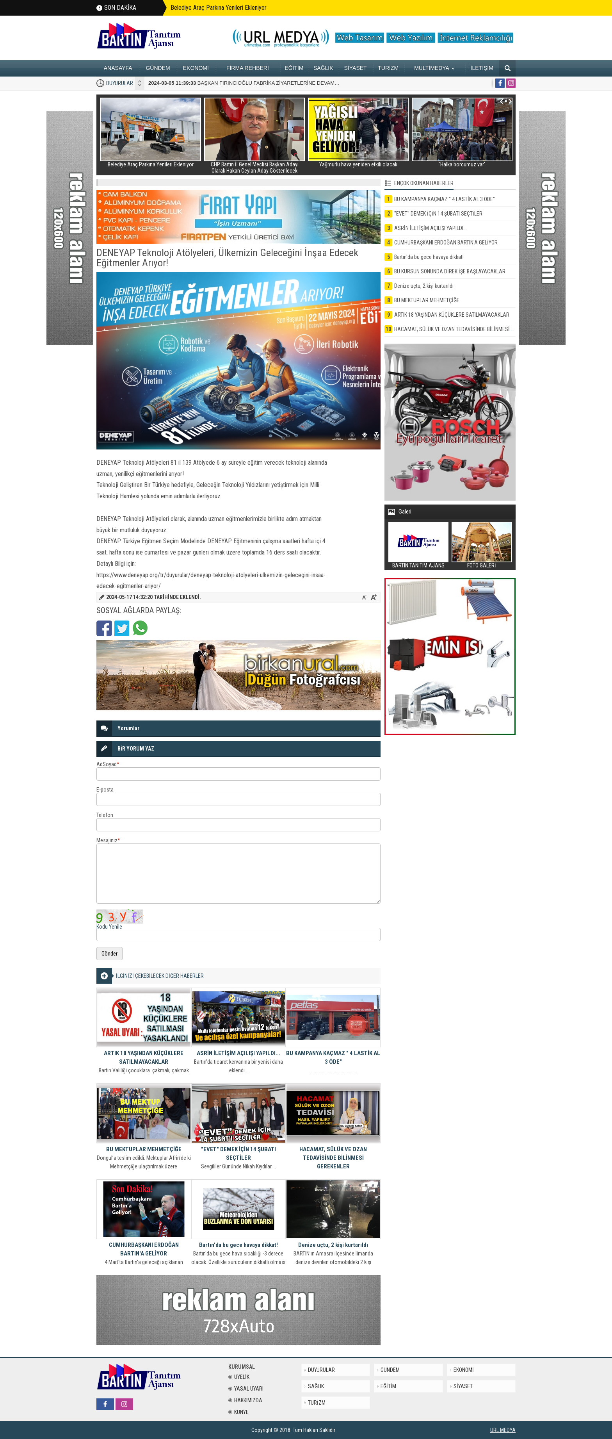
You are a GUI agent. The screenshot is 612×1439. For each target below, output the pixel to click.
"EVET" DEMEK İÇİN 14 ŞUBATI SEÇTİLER (238, 1153)
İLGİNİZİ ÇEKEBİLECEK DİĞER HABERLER (160, 976)
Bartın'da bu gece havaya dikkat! (238, 1244)
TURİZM (388, 68)
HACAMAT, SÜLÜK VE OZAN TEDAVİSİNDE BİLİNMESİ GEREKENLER (333, 1158)
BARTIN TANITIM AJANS (418, 565)
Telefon (104, 815)
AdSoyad (107, 764)
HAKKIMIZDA (245, 1400)
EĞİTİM (294, 68)
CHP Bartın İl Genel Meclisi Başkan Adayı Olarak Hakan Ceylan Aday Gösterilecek (255, 167)
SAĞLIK (323, 68)
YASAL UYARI (245, 1389)
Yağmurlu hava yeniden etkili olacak (358, 164)
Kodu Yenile (109, 927)
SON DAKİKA (120, 7)
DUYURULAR (119, 83)
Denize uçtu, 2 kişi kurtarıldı (333, 1244)
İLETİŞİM (482, 68)
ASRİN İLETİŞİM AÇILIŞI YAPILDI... (238, 1053)
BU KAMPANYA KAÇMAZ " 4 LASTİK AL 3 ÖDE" (333, 1057)
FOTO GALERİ (481, 565)
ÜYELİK (238, 1377)
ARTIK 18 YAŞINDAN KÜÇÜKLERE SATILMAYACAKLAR (143, 1057)
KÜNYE (238, 1412)
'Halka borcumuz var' (462, 164)
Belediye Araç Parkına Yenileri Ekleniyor (219, 7)
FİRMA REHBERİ (247, 68)
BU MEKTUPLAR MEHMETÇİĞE (143, 1149)
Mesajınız (108, 840)
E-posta (105, 789)
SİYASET (355, 68)
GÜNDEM (158, 68)
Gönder (109, 953)
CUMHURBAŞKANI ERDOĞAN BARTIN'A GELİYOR (144, 1249)
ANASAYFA (118, 68)
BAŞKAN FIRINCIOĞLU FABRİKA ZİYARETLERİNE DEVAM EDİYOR (252, 83)
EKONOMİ (196, 68)
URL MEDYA (503, 1430)
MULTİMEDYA (434, 68)
